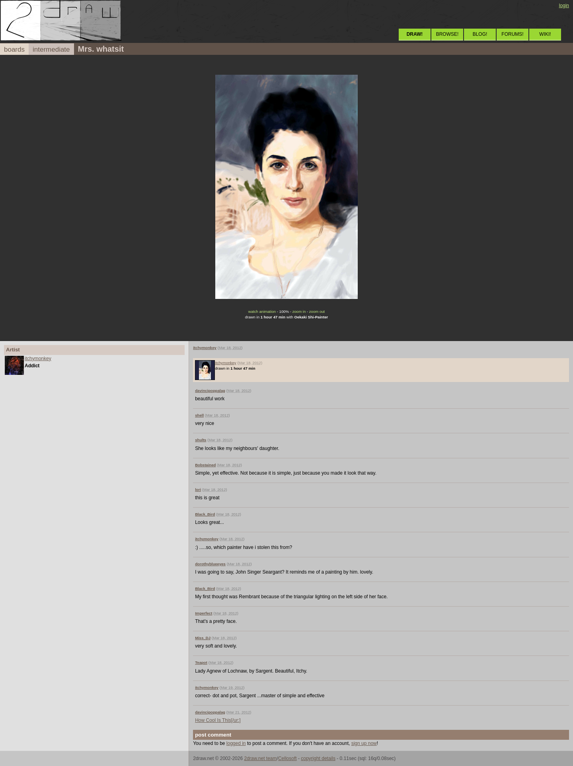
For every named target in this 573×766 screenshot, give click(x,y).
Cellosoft (287, 758)
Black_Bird (205, 514)
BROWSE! (447, 34)
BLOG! (480, 34)
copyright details (318, 758)
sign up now (364, 743)
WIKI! (545, 34)
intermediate (51, 49)
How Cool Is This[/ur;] (217, 720)
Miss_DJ (202, 638)
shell (199, 415)
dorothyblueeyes (210, 564)
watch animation (262, 311)
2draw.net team (260, 758)
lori (198, 489)
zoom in (299, 311)
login (564, 5)
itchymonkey (38, 358)
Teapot (201, 662)
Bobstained (205, 465)
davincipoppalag (210, 390)
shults (200, 440)
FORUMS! (512, 34)
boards (14, 49)
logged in (236, 743)
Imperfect (203, 613)
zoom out (317, 311)
